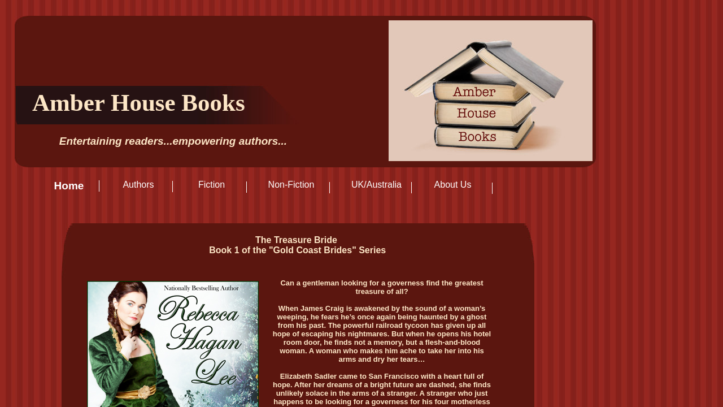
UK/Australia (376, 184)
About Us (453, 184)
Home (69, 186)
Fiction (211, 184)
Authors (138, 184)
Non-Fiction (291, 184)
